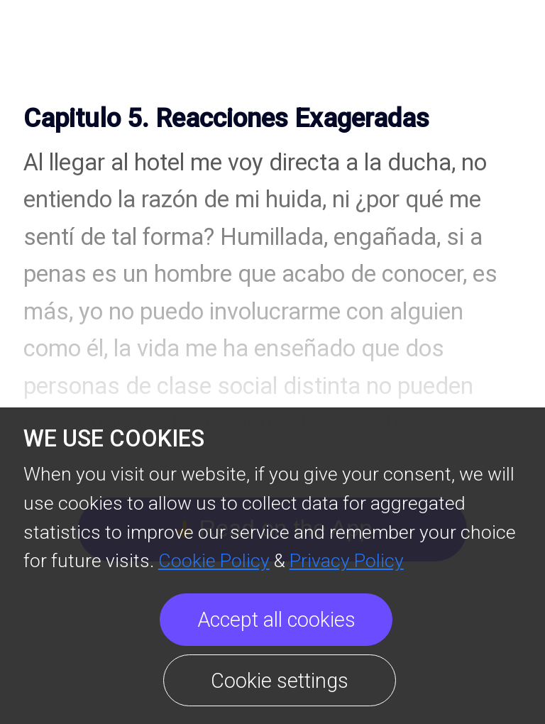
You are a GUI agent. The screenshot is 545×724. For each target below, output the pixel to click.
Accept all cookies (276, 620)
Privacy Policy (347, 560)
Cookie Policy (214, 560)
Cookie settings (279, 681)
